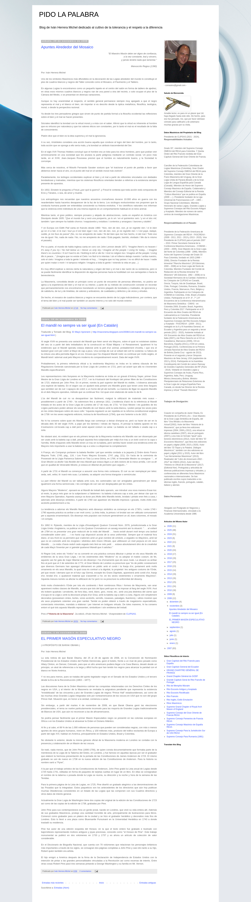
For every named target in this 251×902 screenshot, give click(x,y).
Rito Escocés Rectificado (178, 693)
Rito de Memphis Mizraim (178, 686)
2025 (169, 530)
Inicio (101, 883)
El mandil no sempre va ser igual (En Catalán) (79, 325)
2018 (169, 558)
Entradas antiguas (147, 883)
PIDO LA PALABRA (69, 14)
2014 (169, 574)
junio (172, 639)
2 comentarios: (85, 871)
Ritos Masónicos (174, 703)
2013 (169, 578)
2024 (169, 534)
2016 (169, 566)
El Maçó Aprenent (81, 332)
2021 (169, 546)
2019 (169, 554)
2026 (169, 526)
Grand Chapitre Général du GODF (182, 676)
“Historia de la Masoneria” (61, 614)
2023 (169, 538)
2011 (169, 586)
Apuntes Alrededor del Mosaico (67, 47)
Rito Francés (172, 696)
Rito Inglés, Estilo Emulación (180, 700)
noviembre (175, 606)
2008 (169, 598)
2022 (169, 542)
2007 (169, 648)
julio (172, 635)
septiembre (175, 627)
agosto (173, 631)
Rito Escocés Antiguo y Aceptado (182, 689)
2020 (169, 550)
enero (172, 643)
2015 (169, 570)
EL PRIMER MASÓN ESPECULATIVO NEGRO (81, 638)
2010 (169, 590)
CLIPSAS (131, 614)
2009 (169, 594)
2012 (169, 582)
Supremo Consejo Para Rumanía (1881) (185, 736)
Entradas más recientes (53, 883)
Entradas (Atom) (61, 888)
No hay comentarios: (89, 308)
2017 (169, 562)
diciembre (174, 602)
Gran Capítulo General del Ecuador (183, 667)
